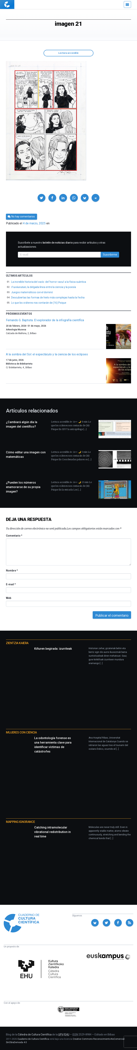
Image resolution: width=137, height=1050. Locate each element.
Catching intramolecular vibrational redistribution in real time (52, 832)
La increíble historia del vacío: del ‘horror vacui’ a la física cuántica (48, 281)
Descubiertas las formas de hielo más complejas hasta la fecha (48, 297)
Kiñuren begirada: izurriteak (53, 648)
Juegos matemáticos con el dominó (32, 292)
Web (8, 597)
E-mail (10, 584)
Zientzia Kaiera (17, 643)
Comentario (14, 535)
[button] (41, 198)
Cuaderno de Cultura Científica (33, 1039)
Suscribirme (110, 254)
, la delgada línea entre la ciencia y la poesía (43, 287)
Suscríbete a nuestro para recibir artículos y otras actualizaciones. (61, 244)
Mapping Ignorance (20, 822)
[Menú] (127, 4)
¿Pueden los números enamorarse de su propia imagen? (23, 487)
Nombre (11, 570)
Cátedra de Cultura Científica (35, 1034)
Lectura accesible (68, 53)
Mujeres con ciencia (21, 732)
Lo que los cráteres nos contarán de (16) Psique (38, 302)
